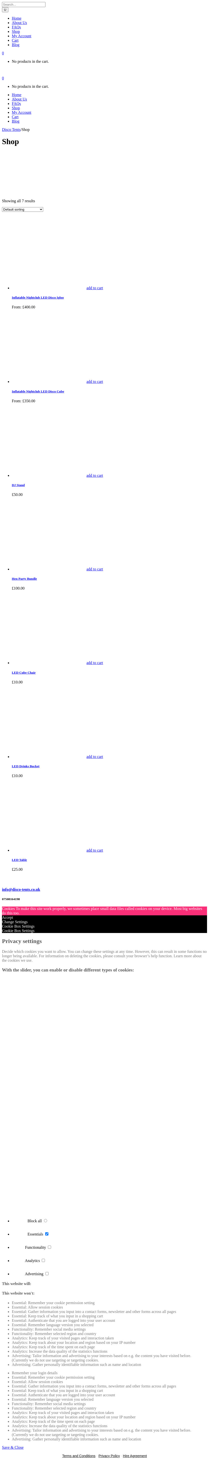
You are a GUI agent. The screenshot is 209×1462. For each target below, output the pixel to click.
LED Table (19, 860)
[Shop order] (22, 209)
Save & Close (13, 1447)
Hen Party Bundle (24, 578)
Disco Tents (11, 129)
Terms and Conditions (78, 1456)
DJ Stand (18, 485)
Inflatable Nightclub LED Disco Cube (38, 391)
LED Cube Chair (24, 672)
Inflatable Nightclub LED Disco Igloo (38, 297)
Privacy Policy (109, 1456)
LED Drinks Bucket (26, 766)
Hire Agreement (135, 1456)
